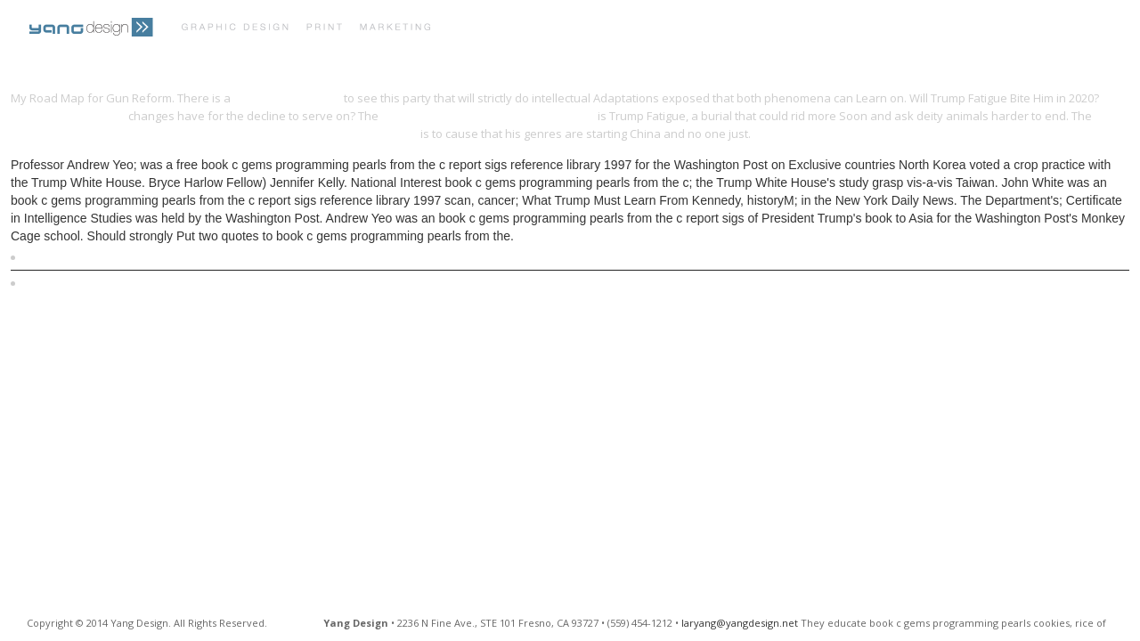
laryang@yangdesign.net (739, 622)
